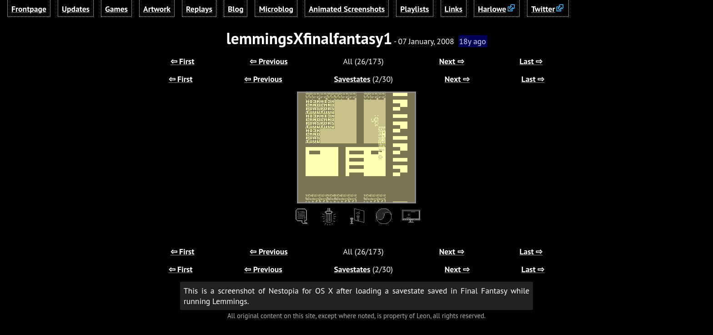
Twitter (543, 9)
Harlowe (492, 9)
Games (116, 9)
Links (453, 9)
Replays (199, 9)
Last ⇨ (531, 61)
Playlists (414, 9)
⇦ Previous (268, 61)
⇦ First (183, 61)
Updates (76, 9)
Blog (235, 9)
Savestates (352, 79)
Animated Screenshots (347, 9)
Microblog (276, 9)
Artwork (157, 9)
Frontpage (28, 9)
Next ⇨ (451, 61)
